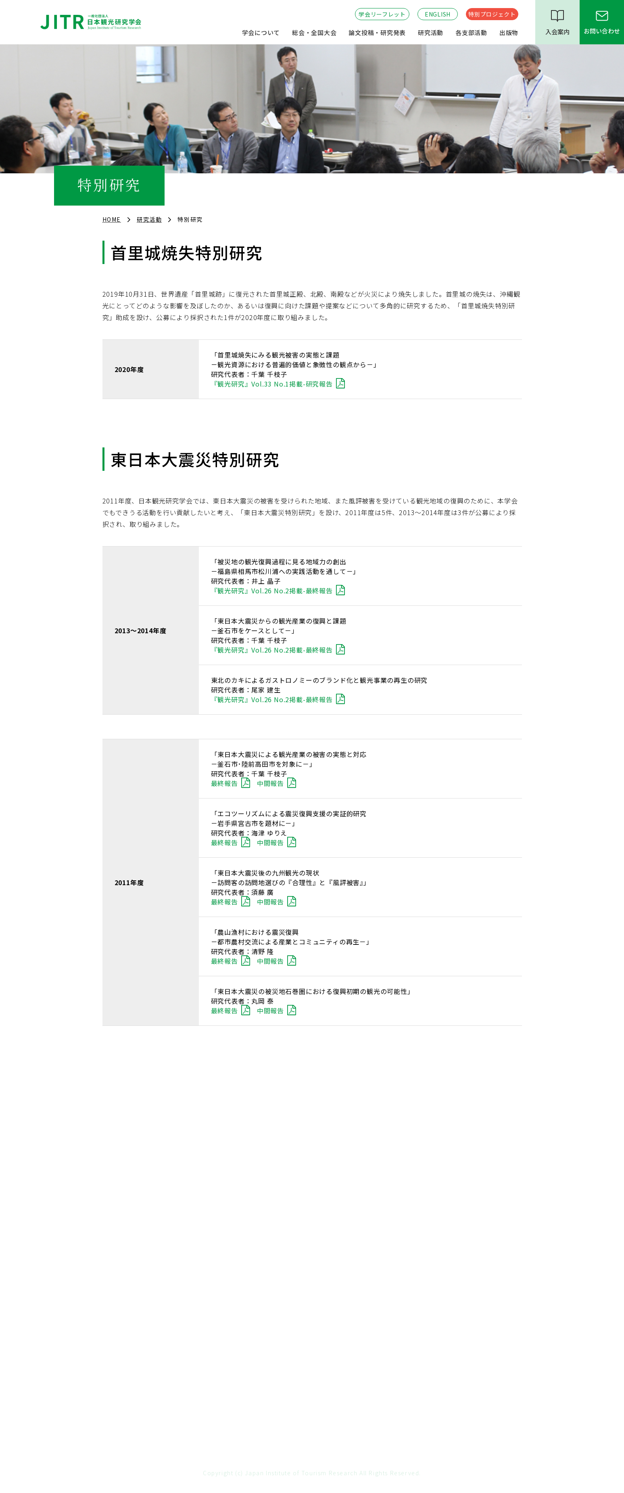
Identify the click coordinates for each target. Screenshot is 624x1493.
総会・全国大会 (314, 32)
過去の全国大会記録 (276, 1173)
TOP (312, 1083)
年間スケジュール (127, 1198)
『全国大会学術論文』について (436, 1333)
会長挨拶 (114, 1145)
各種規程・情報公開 (130, 1184)
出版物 (508, 32)
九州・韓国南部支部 (276, 1333)
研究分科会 (118, 1319)
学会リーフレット (382, 14)
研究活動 (430, 32)
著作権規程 (408, 1170)
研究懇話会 (118, 1347)
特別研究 (114, 1333)
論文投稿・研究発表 (377, 32)
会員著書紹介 (411, 1362)
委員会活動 (118, 1240)
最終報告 (224, 783)
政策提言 (114, 1254)
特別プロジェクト (492, 14)
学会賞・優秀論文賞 (130, 1283)
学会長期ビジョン (127, 1226)
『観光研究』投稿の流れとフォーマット (449, 1131)
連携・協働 (118, 1268)
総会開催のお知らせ (276, 1131)
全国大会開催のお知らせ (282, 1159)
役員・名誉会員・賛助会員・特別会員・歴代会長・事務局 (164, 1164)
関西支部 (260, 1319)
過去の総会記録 (269, 1145)
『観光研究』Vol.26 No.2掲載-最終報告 (272, 590)
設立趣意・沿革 (124, 1131)
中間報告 (270, 783)
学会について (261, 32)
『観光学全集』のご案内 (427, 1347)
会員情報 (114, 1212)
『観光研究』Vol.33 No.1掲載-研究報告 (272, 384)
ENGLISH (438, 14)
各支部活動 (471, 32)
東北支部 (260, 1347)
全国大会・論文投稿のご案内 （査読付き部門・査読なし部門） (453, 1150)
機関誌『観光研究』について (433, 1319)
